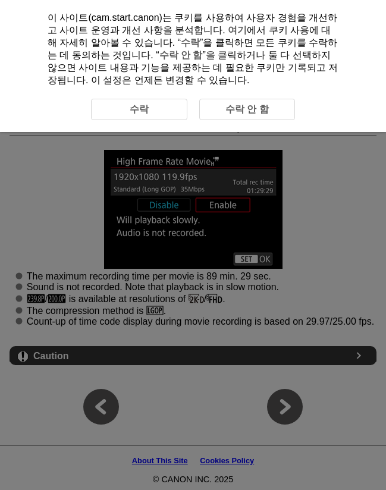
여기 (237, 30)
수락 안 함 (181, 55)
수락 (190, 42)
